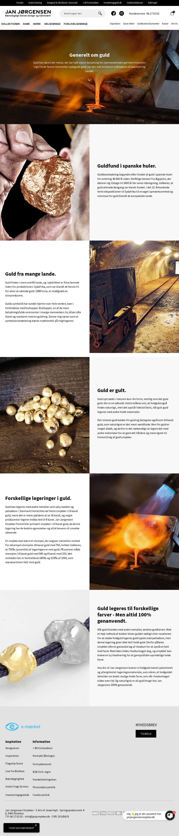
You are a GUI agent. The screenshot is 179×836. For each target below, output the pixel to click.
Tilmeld (146, 733)
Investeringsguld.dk (113, 2)
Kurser (165, 23)
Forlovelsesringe (76, 23)
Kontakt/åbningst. (44, 755)
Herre (37, 23)
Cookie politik (41, 795)
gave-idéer (128, 23)
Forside (19, 2)
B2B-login (152, 2)
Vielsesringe (52, 23)
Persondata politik (44, 787)
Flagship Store (14, 763)
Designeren (12, 748)
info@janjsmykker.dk (37, 816)
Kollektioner (10, 23)
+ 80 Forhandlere (90, 2)
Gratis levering (35, 2)
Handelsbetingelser (44, 779)
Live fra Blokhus (14, 771)
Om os (174, 23)
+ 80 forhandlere (42, 748)
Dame (26, 23)
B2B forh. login (42, 772)
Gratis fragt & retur (16, 786)
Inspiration (12, 755)
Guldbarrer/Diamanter (148, 23)
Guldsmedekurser (135, 2)
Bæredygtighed (14, 778)
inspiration (115, 23)
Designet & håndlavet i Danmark (62, 2)
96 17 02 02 (152, 13)
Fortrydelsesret (42, 764)
